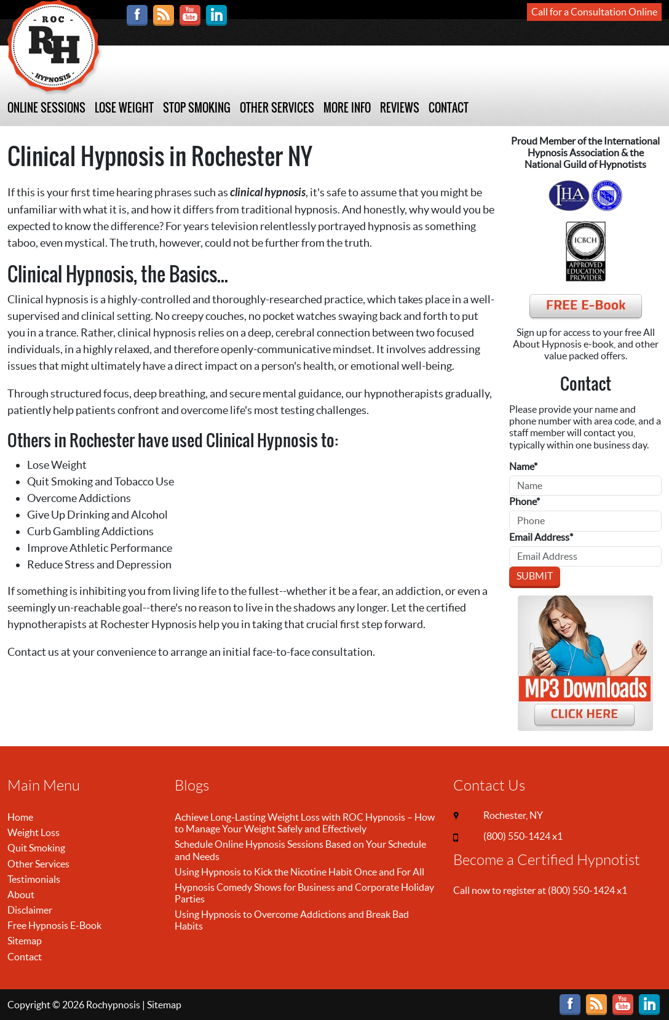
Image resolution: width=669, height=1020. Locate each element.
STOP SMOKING (197, 108)
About (20, 894)
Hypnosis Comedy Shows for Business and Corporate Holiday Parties (304, 893)
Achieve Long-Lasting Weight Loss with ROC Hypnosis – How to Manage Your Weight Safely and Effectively (305, 822)
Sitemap (24, 940)
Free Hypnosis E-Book (54, 925)
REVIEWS (399, 108)
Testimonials (33, 879)
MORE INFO (347, 108)
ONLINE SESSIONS (46, 108)
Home (20, 817)
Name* (523, 466)
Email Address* (541, 537)
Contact (24, 956)
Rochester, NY (513, 815)
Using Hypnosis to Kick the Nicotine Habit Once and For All (299, 871)
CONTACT (449, 108)
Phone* (524, 501)
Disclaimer (29, 909)
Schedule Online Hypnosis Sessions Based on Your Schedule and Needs (300, 850)
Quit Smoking (36, 847)
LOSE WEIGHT (124, 108)
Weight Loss (33, 832)
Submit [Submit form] (535, 575)
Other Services (38, 863)
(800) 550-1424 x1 (523, 836)
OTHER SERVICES (277, 108)
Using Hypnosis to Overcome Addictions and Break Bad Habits (292, 920)
